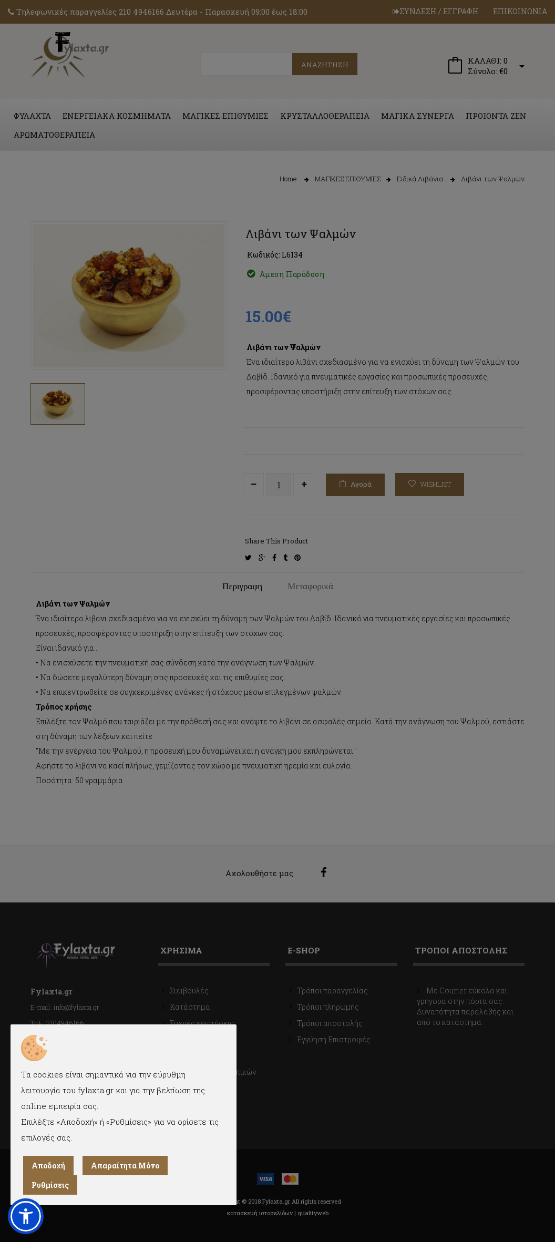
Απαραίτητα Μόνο (125, 1166)
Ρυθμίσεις (50, 1185)
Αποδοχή (48, 1166)
